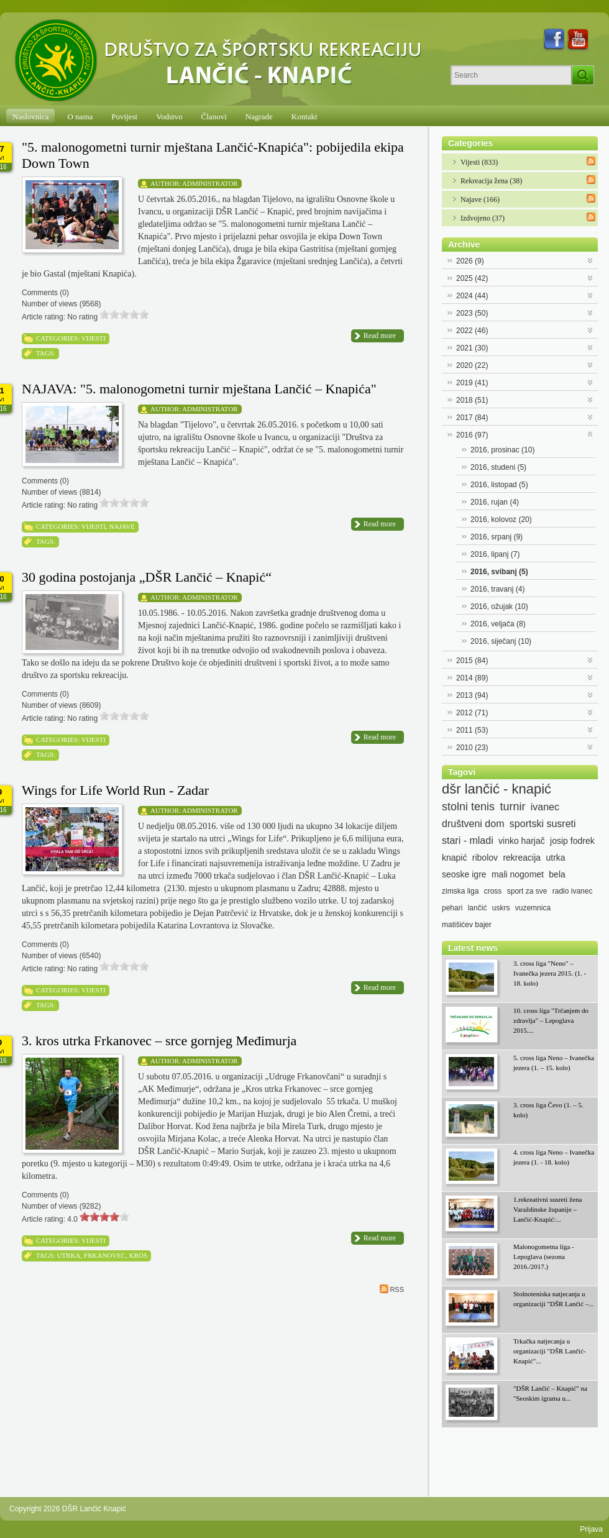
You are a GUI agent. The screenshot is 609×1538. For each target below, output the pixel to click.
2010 (472, 747)
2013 (472, 695)
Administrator (210, 183)
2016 (472, 435)
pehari (452, 908)
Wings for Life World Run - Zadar (115, 790)
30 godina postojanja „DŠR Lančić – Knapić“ (147, 577)
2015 (472, 660)
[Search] (511, 75)
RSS (392, 1288)
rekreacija (522, 858)
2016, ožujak (499, 606)
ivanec (545, 807)
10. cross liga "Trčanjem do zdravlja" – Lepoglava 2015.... (550, 1020)
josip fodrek (572, 841)
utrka (69, 1255)
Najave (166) (480, 199)
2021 (472, 348)
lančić (477, 908)
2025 (472, 278)
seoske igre (464, 874)
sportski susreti (543, 823)
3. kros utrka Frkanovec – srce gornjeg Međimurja (159, 1040)
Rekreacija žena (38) (491, 180)
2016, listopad (499, 484)
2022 (472, 330)
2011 (472, 730)
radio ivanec (572, 891)
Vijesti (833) (479, 162)
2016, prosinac (502, 450)
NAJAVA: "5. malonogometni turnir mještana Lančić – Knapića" (199, 388)
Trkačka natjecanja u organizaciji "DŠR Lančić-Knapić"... (549, 1351)
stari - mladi (467, 840)
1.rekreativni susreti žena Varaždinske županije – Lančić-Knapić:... (547, 1209)
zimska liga (460, 891)
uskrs (501, 908)
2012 (472, 712)
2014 (472, 678)
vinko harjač (521, 841)
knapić (454, 858)
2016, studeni (498, 467)
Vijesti (93, 338)
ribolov (485, 858)
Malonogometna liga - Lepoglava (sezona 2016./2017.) (543, 1256)
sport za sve (527, 891)
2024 (472, 295)
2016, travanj (497, 589)
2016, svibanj (499, 571)
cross (493, 891)
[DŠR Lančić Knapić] (221, 61)
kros (138, 1255)
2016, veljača (498, 624)
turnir (512, 806)
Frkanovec (105, 1255)
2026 (470, 261)
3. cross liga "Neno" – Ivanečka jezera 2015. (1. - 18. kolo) (549, 973)
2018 (472, 400)
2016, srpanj (496, 537)
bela (557, 874)
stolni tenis (468, 806)
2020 (472, 365)
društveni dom (473, 823)
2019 (472, 382)
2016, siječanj (500, 641)
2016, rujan (494, 502)
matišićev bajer (467, 924)
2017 (472, 417)
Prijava (591, 1529)
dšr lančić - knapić (496, 789)
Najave (121, 526)
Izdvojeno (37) (482, 218)
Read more (380, 335)
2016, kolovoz (501, 519)
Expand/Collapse (590, 259)
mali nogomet (518, 874)
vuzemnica (533, 908)
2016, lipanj (495, 554)
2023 (472, 313)
